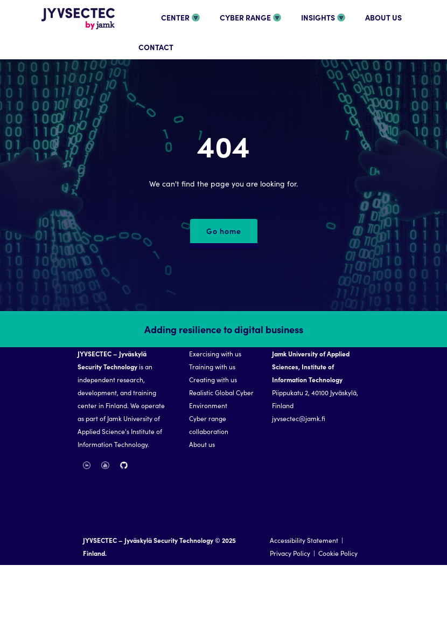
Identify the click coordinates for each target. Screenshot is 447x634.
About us (202, 444)
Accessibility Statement (304, 540)
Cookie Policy (338, 552)
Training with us (212, 366)
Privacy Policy (290, 552)
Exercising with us (215, 353)
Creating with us (213, 379)
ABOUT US (383, 17)
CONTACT (155, 47)
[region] (223, 438)
